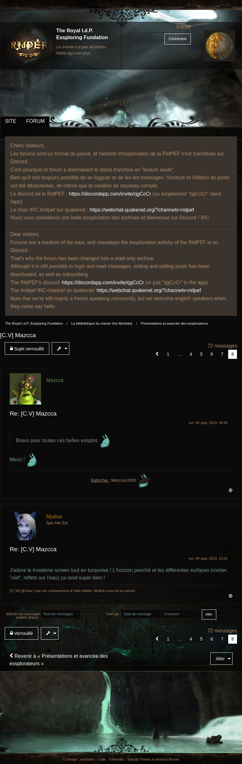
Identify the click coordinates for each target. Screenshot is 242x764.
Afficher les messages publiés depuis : (23, 615)
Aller (220, 658)
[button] (157, 354)
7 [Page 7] (222, 354)
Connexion (177, 39)
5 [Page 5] (201, 354)
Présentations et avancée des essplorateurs (174, 323)
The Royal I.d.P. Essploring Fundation (34, 323)
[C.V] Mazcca (18, 335)
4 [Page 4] (191, 354)
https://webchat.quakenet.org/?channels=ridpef (142, 209)
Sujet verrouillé (27, 348)
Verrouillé (21, 633)
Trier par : (113, 614)
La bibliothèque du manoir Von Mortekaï (101, 323)
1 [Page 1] (168, 354)
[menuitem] (28, 348)
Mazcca (54, 380)
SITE (10, 121)
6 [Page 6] (212, 354)
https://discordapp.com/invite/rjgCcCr (110, 193)
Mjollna (54, 516)
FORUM (35, 121)
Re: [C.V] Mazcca (33, 413)
